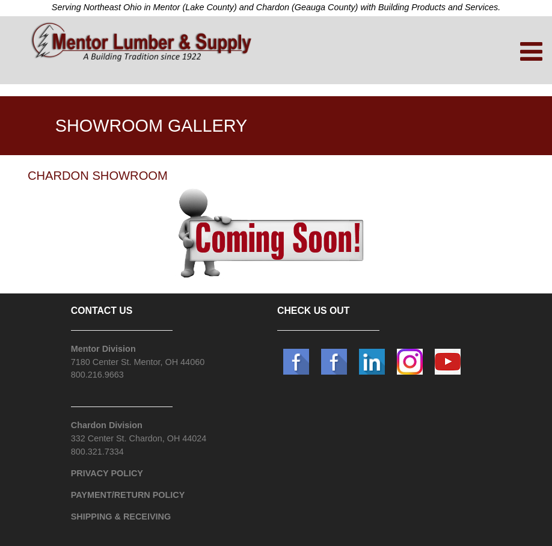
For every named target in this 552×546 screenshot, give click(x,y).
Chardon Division (107, 425)
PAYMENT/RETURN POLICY (128, 495)
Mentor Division (103, 349)
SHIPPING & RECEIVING (121, 516)
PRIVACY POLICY (107, 473)
